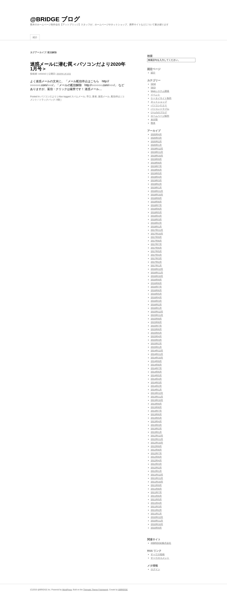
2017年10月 (157, 233)
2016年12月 (157, 269)
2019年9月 (156, 159)
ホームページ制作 (160, 116)
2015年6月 (156, 329)
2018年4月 (156, 216)
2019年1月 (156, 187)
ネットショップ (159, 101)
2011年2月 (156, 510)
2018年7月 (156, 205)
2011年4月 (156, 503)
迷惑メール (104, 96)
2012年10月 (157, 442)
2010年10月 (157, 524)
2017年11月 (157, 230)
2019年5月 (156, 173)
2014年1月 (156, 389)
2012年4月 (156, 460)
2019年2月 (156, 184)
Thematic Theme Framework (95, 590)
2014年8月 (156, 364)
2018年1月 (156, 226)
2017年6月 (156, 248)
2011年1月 (156, 513)
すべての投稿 (158, 554)
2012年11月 (157, 439)
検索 (150, 55)
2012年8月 (156, 450)
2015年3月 (156, 340)
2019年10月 (157, 155)
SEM (153, 84)
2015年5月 (156, 333)
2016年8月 (156, 283)
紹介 (35, 37)
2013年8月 (156, 407)
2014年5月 (156, 375)
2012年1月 (156, 471)
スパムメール (78, 96)
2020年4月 (156, 134)
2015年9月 (156, 318)
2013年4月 (156, 421)
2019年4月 (156, 177)
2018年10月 (157, 194)
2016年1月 (156, 308)
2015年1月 (156, 347)
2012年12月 (157, 435)
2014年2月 (156, 386)
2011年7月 (156, 492)
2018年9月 (156, 198)
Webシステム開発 (160, 91)
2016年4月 (156, 297)
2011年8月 (156, 489)
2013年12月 (157, 393)
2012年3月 (156, 464)
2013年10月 (157, 400)
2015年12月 (157, 311)
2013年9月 (156, 403)
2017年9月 (156, 237)
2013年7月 (156, 411)
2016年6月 (156, 290)
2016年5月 (156, 294)
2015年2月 (156, 343)
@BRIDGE (123, 590)
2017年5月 (156, 251)
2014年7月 (156, 368)
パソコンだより (48, 96)
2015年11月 (157, 315)
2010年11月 (157, 520)
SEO (153, 87)
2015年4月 (156, 336)
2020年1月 (156, 145)
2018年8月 (156, 201)
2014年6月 (156, 372)
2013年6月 (156, 414)
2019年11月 (157, 152)
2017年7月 (156, 244)
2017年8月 (156, 240)
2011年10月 (157, 481)
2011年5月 (156, 499)
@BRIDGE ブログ (55, 19)
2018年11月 (157, 191)
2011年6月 (156, 496)
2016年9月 (156, 279)
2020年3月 (156, 138)
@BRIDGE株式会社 (161, 543)
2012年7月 (156, 453)
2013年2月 (156, 428)
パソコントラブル (160, 109)
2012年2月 (156, 467)
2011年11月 (157, 478)
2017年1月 (156, 265)
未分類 (154, 119)
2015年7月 (156, 325)
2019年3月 (156, 180)
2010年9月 (156, 528)
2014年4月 (156, 379)
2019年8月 (156, 162)
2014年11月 (157, 354)
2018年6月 (156, 209)
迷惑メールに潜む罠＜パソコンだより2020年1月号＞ (77, 66)
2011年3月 (156, 506)
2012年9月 (156, 446)
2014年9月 (156, 361)
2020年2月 (156, 141)
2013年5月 (156, 418)
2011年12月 (157, 474)
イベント (155, 94)
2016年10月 (157, 276)
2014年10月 (157, 357)
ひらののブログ (159, 112)
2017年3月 (156, 258)
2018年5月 (156, 212)
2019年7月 (156, 166)
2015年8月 (156, 322)
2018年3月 (156, 219)
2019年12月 (157, 148)
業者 (94, 96)
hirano (42, 74)
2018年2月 (156, 223)
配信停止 (115, 96)
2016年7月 (156, 286)
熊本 (153, 123)
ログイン (155, 569)
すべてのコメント (160, 558)
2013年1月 (156, 432)
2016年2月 (156, 304)
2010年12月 (157, 517)
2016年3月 (156, 301)
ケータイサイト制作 (161, 98)
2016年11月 (157, 272)
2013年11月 (157, 396)
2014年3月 (156, 382)
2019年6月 (156, 170)
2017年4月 (156, 255)
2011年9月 (156, 485)
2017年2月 (156, 262)
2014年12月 (157, 350)
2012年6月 (156, 457)
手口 (88, 96)
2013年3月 (156, 425)
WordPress (67, 590)
